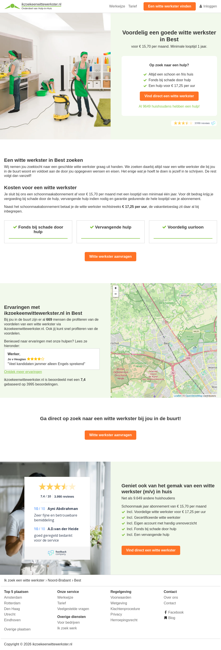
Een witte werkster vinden (169, 6)
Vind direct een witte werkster (169, 96)
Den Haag (12, 609)
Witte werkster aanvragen (110, 256)
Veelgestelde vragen (73, 609)
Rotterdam (12, 603)
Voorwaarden (121, 597)
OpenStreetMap (194, 395)
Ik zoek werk (67, 628)
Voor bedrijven (68, 622)
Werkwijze (117, 6)
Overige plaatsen (17, 629)
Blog (171, 618)
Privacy (116, 614)
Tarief (132, 6)
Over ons (171, 597)
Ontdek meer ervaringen (23, 372)
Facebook (175, 612)
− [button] (116, 294)
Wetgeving (119, 603)
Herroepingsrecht (124, 620)
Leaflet (177, 395)
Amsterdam (13, 597)
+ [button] (116, 288)
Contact (170, 603)
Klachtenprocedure (125, 609)
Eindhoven (12, 620)
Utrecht (10, 614)
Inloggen (208, 6)
